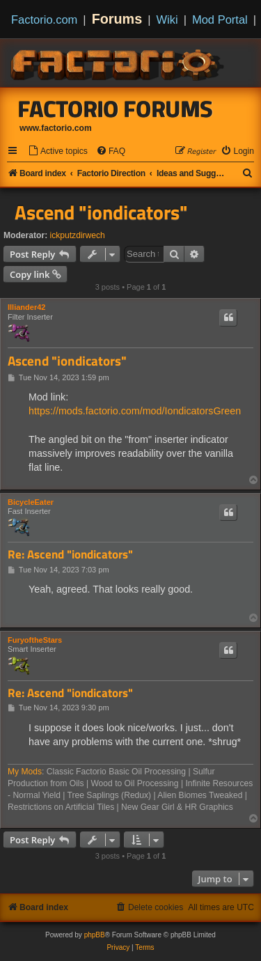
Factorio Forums (115, 108)
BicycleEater (31, 502)
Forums (117, 18)
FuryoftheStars (35, 640)
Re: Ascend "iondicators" (70, 554)
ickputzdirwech (77, 235)
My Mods (25, 771)
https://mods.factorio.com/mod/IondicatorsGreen (135, 410)
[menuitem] (58, 151)
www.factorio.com (55, 128)
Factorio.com (44, 19)
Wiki (167, 19)
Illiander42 (26, 307)
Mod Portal (220, 19)
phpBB (94, 935)
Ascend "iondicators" (101, 212)
